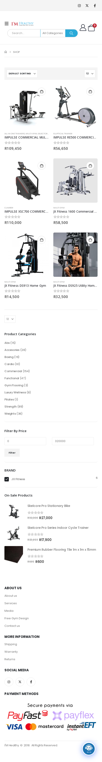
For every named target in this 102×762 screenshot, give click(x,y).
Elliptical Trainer (62, 133)
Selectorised (45, 133)
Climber (8, 207)
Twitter (19, 681)
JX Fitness (18, 479)
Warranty (11, 652)
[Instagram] (79, 5)
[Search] (71, 33)
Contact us (12, 626)
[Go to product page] (26, 106)
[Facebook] (95, 5)
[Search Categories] (53, 33)
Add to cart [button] (42, 92)
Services (10, 603)
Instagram (8, 681)
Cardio (9, 364)
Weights (10, 414)
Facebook (31, 681)
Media (8, 611)
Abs (7, 343)
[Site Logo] (23, 24)
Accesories (11, 350)
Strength (10, 406)
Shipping (10, 644)
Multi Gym (31, 133)
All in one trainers (14, 133)
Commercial (13, 371)
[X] (87, 5)
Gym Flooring (13, 385)
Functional (11, 378)
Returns (9, 659)
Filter (12, 452)
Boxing (8, 357)
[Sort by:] (22, 74)
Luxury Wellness (15, 392)
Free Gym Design (16, 618)
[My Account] (83, 27)
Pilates (9, 399)
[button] (8, 23)
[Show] (89, 74)
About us (10, 596)
